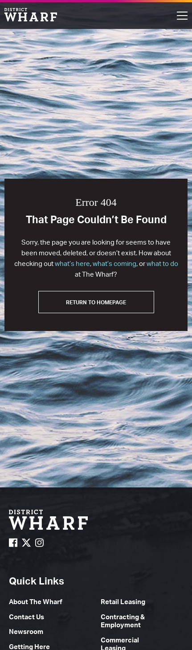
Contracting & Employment (123, 621)
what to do (162, 263)
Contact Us (26, 617)
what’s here (72, 263)
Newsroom (26, 631)
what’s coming (114, 263)
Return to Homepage (96, 302)
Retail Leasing (123, 601)
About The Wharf (35, 601)
